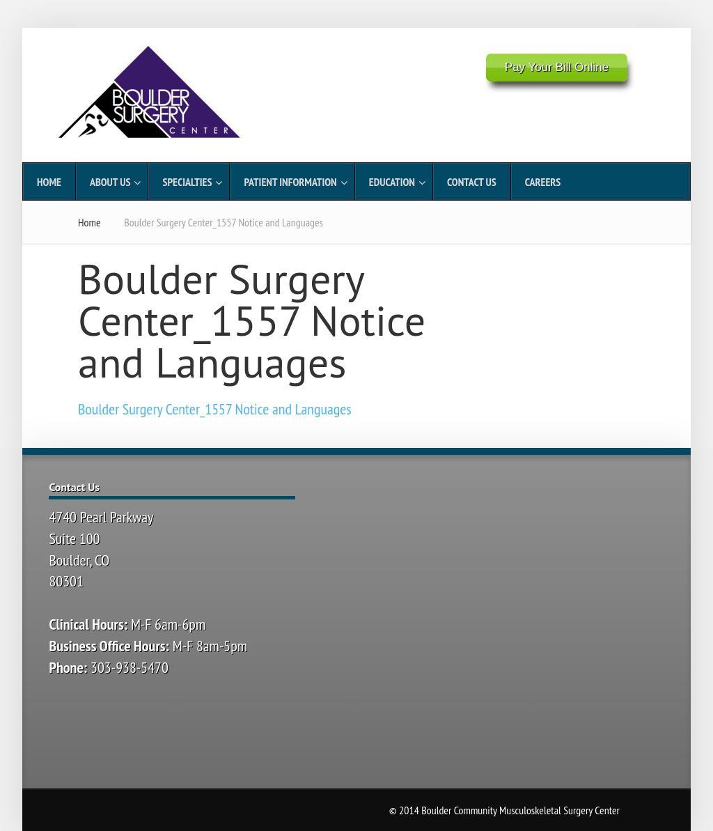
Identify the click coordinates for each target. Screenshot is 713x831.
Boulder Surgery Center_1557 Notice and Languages (215, 409)
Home (89, 222)
